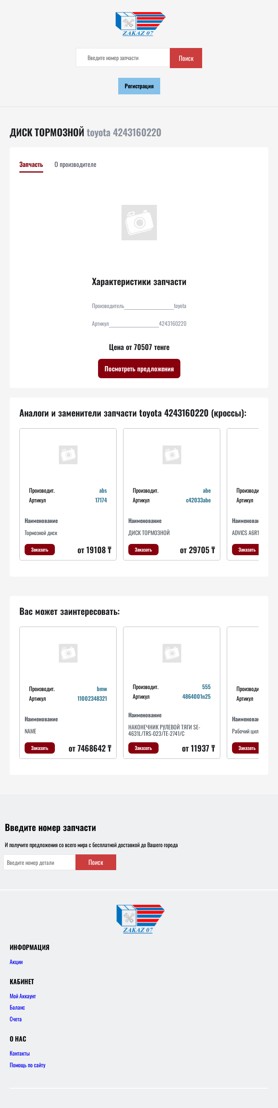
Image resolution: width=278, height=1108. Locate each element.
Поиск (186, 58)
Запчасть (31, 164)
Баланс (17, 1007)
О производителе (75, 164)
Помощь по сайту (27, 1064)
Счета (16, 1018)
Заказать (39, 549)
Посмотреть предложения (139, 368)
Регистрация (139, 85)
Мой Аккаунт (23, 995)
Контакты (20, 1053)
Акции (16, 961)
